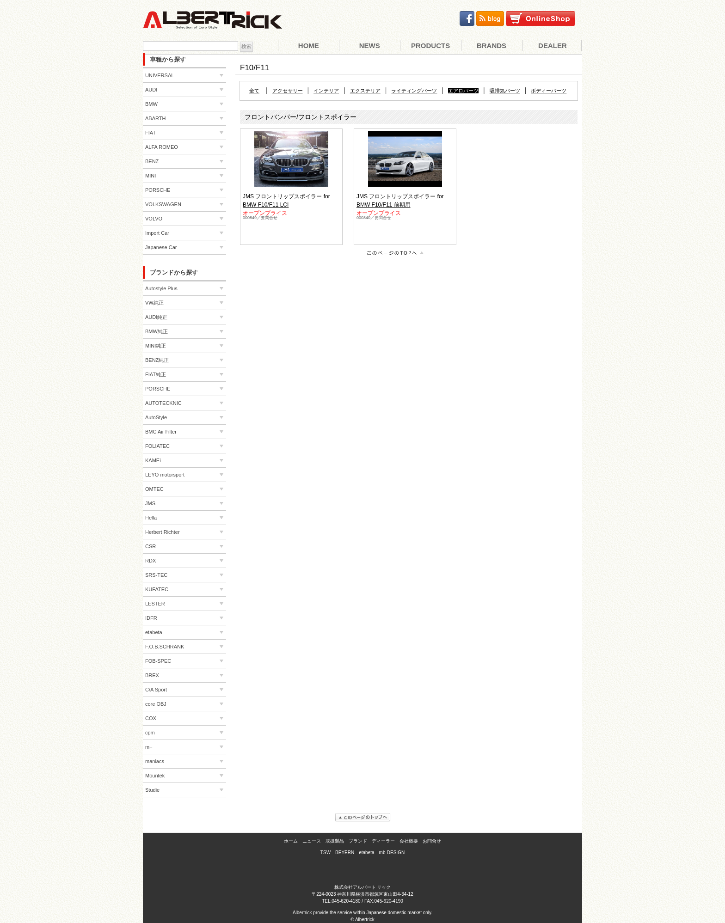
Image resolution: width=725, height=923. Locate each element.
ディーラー (383, 841)
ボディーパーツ (548, 90)
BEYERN (344, 852)
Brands (491, 45)
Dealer (552, 45)
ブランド (358, 841)
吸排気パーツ (505, 90)
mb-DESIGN (392, 852)
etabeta (366, 852)
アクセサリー (287, 90)
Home (308, 45)
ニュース (311, 841)
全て (254, 90)
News (369, 45)
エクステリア (365, 90)
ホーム (291, 841)
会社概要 (408, 841)
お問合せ (432, 841)
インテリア (326, 90)
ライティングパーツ (414, 90)
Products (430, 45)
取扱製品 (335, 841)
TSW (325, 852)
